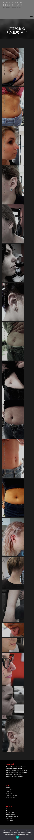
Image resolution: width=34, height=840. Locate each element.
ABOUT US (9, 789)
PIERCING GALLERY (12, 797)
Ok (17, 837)
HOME (8, 788)
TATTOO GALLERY (12, 795)
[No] (32, 834)
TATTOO (9, 791)
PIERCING (9, 793)
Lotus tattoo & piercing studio (13, 4)
